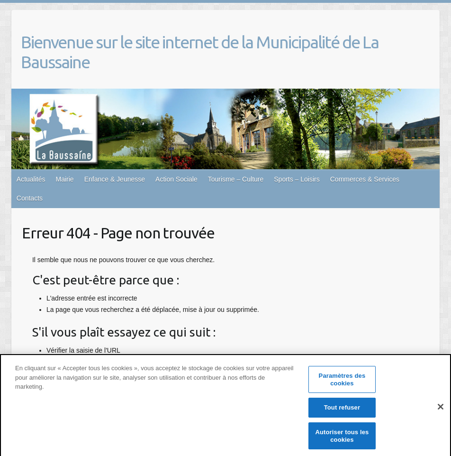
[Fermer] (440, 409)
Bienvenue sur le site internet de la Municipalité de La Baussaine (200, 52)
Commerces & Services (364, 179)
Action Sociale (176, 179)
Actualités (31, 179)
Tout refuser (342, 410)
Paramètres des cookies (342, 382)
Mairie (65, 179)
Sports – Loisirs (296, 179)
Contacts (30, 198)
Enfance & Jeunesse (114, 179)
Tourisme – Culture (236, 179)
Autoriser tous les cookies (342, 439)
